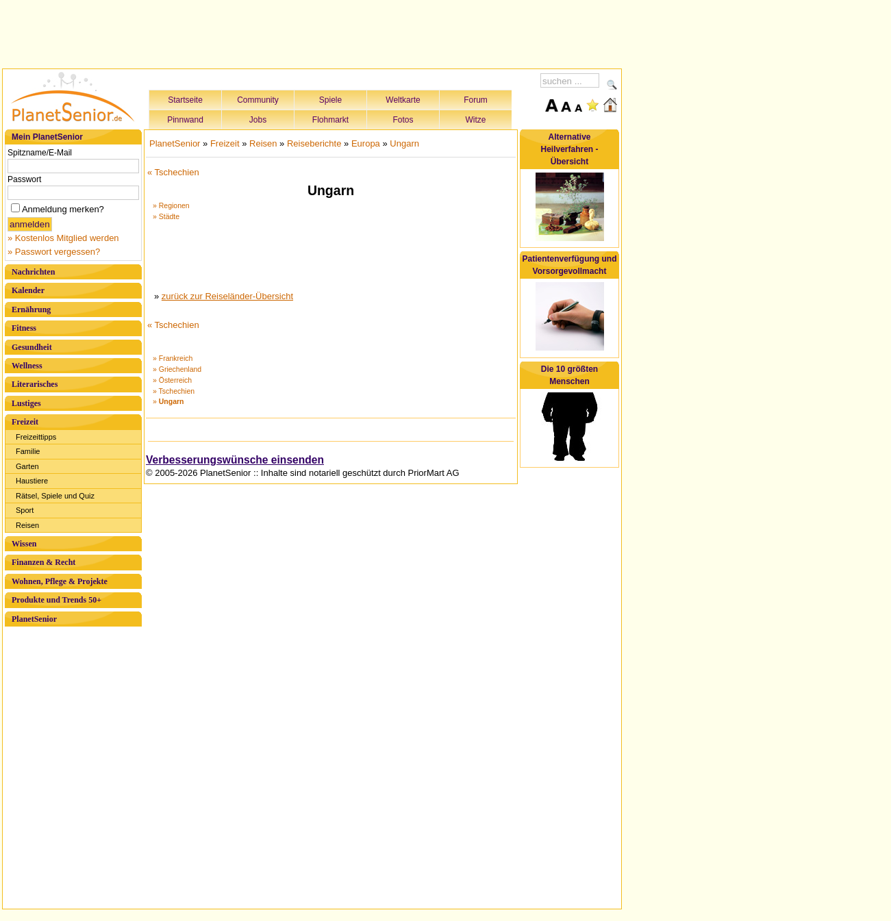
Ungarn (404, 143)
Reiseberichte (314, 143)
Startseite (185, 100)
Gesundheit (32, 347)
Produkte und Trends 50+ (56, 600)
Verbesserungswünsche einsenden (235, 460)
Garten (27, 466)
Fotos (402, 120)
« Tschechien (173, 172)
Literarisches (35, 384)
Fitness (24, 328)
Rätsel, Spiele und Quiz (55, 496)
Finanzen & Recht (43, 562)
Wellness (27, 365)
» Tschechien (173, 391)
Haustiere (32, 481)
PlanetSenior (34, 619)
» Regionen (171, 205)
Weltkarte (403, 100)
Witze (476, 120)
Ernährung (31, 309)
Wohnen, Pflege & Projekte (60, 581)
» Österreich (172, 380)
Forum (476, 100)
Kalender (28, 290)
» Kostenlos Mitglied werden (63, 238)
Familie (28, 451)
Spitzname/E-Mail (40, 152)
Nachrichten (33, 272)
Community (258, 100)
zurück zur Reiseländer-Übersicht (227, 296)
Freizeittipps (36, 437)
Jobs (257, 120)
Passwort (24, 179)
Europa (365, 143)
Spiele (330, 100)
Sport (25, 510)
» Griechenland (177, 369)
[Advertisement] (312, 32)
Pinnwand (185, 120)
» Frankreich (172, 358)
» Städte (166, 216)
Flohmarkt (330, 120)
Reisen (27, 525)
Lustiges (26, 403)
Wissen (24, 543)
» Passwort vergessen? (54, 252)
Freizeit (25, 422)
